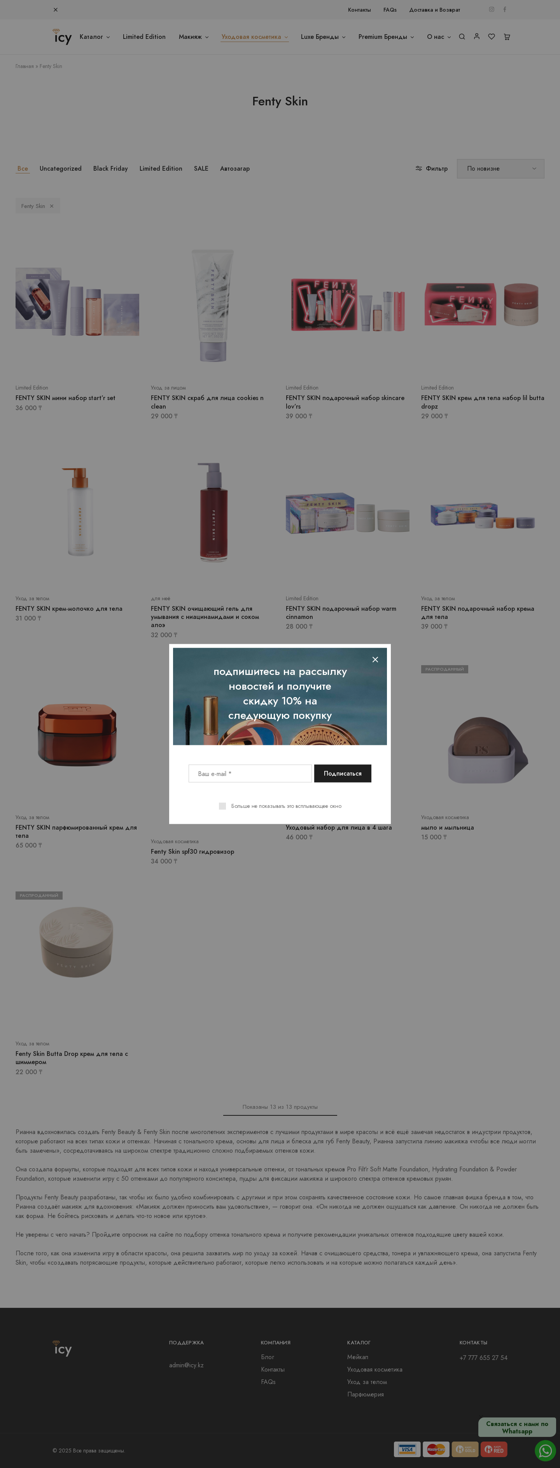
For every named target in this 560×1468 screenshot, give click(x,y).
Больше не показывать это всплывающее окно (286, 806)
